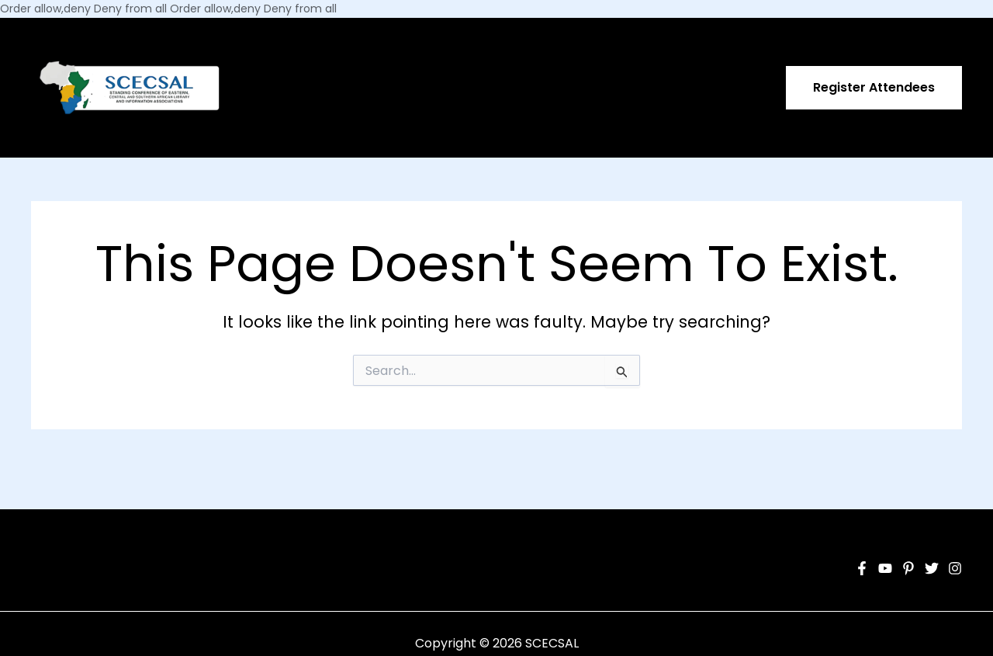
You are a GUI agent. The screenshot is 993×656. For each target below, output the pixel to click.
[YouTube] (885, 568)
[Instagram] (955, 568)
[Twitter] (932, 568)
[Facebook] (862, 568)
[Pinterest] (908, 568)
